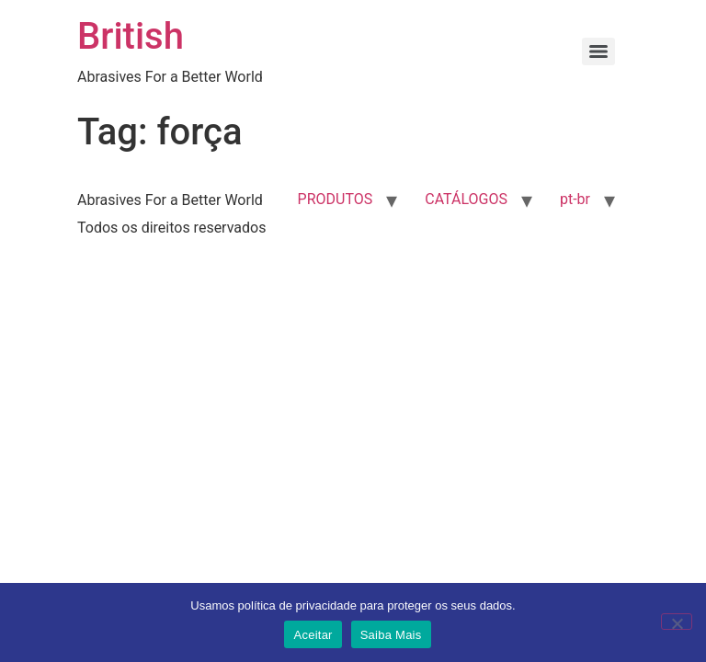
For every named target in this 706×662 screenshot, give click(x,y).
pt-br (575, 199)
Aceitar (312, 635)
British (130, 36)
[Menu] (598, 51)
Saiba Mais (391, 635)
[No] (676, 621)
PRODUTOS (335, 199)
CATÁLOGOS (466, 199)
